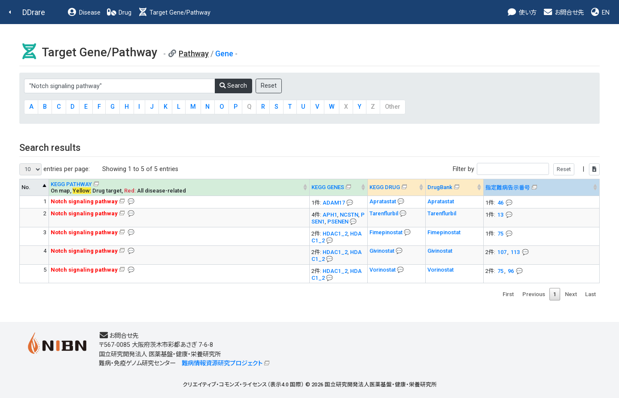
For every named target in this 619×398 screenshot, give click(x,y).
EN (600, 12)
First (508, 294)
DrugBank (439, 187)
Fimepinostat (386, 232)
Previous (533, 294)
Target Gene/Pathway (173, 12)
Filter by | (526, 169)
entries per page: (54, 169)
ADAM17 (334, 202)
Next (571, 294)
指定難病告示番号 (507, 187)
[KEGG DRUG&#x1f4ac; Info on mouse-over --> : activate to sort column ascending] (397, 187)
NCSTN (349, 214)
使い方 (522, 12)
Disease (84, 12)
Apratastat (383, 201)
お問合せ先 (563, 12)
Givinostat (382, 251)
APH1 (330, 214)
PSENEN (337, 221)
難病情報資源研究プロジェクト (222, 363)
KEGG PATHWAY (71, 184)
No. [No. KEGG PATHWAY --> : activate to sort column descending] (25, 187)
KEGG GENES (327, 187)
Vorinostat (383, 269)
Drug (119, 12)
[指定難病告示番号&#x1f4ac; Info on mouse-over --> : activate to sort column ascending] (542, 187)
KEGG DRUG (384, 187)
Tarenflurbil (384, 213)
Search (233, 85)
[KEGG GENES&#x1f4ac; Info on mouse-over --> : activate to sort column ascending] (339, 187)
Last (590, 294)
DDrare (33, 12)
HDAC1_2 (335, 233)
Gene (224, 53)
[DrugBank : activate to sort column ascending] (455, 187)
